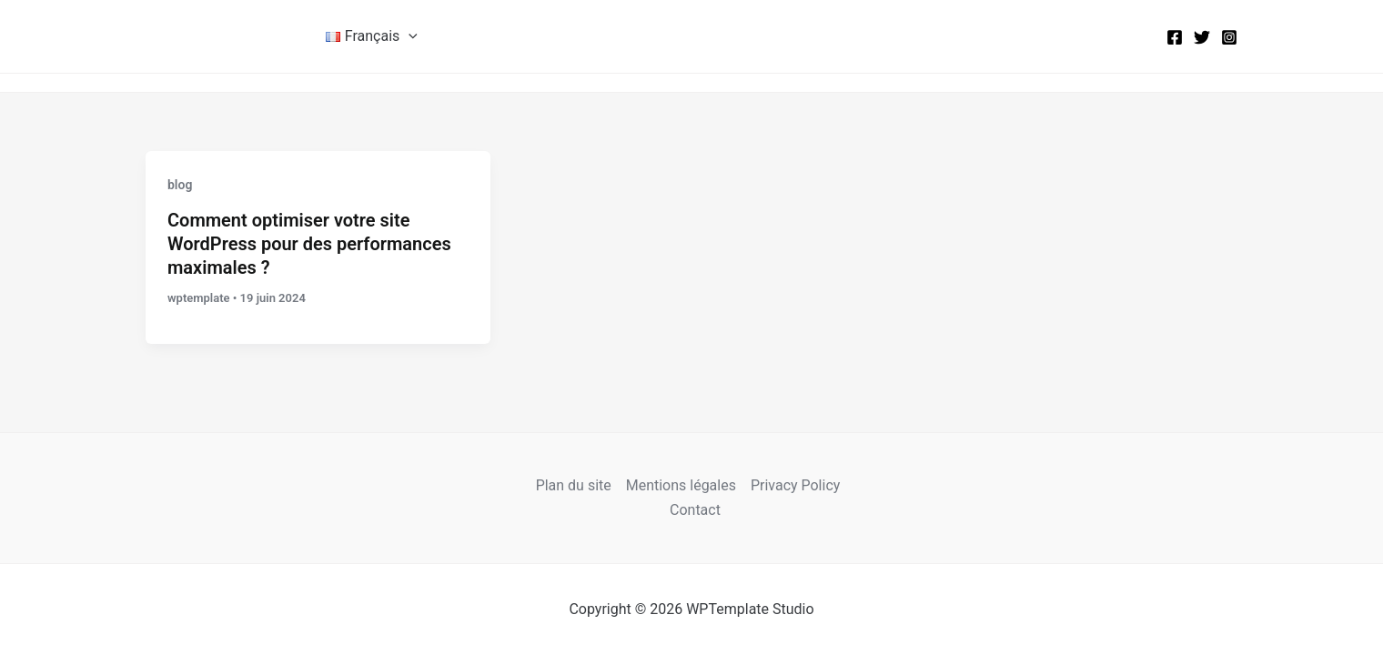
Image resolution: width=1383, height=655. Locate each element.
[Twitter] (1202, 37)
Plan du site (573, 485)
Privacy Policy (796, 485)
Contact (695, 510)
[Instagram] (1229, 37)
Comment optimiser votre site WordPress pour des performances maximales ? (309, 243)
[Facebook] (1174, 37)
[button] (408, 36)
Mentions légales (681, 485)
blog (179, 184)
